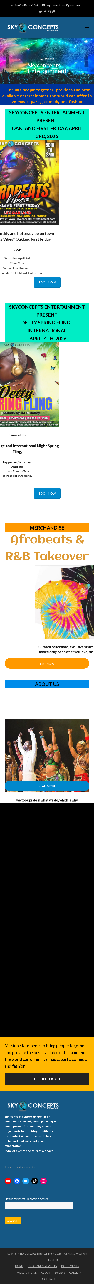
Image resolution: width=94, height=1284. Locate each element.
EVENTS (53, 1259)
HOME (19, 1266)
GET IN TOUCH (47, 1079)
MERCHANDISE (27, 1272)
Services (60, 1272)
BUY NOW (47, 663)
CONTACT (49, 1278)
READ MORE (47, 786)
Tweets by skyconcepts (20, 1167)
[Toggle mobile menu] (87, 27)
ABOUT (46, 1272)
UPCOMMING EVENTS (42, 1266)
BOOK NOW (47, 282)
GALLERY (75, 1272)
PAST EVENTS (70, 1266)
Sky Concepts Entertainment (37, 1253)
